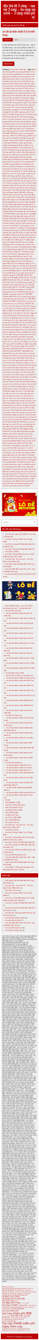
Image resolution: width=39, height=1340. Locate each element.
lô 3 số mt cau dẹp (12, 306)
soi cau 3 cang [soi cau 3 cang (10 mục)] (25, 1303)
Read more (8, 64)
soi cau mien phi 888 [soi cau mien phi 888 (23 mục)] (17, 1313)
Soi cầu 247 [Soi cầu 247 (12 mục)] (6, 1318)
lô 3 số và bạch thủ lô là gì (22, 320)
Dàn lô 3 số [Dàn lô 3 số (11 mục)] (5, 1293)
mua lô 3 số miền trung (16, 339)
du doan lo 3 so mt (18, 169)
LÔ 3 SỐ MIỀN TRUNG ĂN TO (18, 278)
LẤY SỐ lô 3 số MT (9, 221)
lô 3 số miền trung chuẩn (23, 282)
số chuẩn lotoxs (21, 353)
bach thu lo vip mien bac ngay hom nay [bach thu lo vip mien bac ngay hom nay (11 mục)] (14, 1288)
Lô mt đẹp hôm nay (27, 332)
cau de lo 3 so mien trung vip (15, 107)
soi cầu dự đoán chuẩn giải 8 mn (18, 770)
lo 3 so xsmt (31, 325)
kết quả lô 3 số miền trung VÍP (25, 207)
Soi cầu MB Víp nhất (13, 611)
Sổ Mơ (7, 800)
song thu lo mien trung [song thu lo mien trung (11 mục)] (9, 1329)
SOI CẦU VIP (12, 438)
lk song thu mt (30, 223)
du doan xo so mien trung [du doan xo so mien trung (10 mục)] (21, 1291)
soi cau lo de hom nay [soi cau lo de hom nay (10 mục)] (28, 1307)
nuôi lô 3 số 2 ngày (20, 341)
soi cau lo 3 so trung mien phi (16, 417)
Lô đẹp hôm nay (19, 330)
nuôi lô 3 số (30, 339)
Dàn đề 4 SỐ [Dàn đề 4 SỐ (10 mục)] (13, 1293)
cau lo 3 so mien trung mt (11, 119)
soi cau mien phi (26, 424)
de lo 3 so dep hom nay (13, 155)
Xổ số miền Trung (12, 476)
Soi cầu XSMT (16, 443)
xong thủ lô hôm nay (13, 479)
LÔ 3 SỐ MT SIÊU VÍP (20, 311)
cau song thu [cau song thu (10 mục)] (28, 1290)
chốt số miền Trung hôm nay (24, 140)
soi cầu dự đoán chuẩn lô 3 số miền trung (18, 33)
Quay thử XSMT (15, 351)
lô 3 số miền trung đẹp (14, 289)
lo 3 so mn (28, 301)
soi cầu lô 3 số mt (8, 408)
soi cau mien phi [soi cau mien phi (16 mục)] (10, 1310)
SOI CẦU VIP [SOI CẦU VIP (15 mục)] (16, 1316)
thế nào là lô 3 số (22, 460)
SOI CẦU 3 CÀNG (12, 551)
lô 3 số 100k (12, 226)
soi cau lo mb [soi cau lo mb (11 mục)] (6, 1308)
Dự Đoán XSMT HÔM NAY (16, 192)
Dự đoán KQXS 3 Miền (13, 810)
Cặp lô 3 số (27, 103)
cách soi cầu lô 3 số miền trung (22, 91)
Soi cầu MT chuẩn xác (18, 69)
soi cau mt (19, 436)
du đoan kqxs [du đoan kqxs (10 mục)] (32, 1291)
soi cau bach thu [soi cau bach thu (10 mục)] (32, 1305)
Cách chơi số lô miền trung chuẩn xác (16, 84)
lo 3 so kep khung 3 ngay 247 (13, 249)
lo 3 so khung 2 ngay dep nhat (17, 254)
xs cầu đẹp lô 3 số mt (18, 481)
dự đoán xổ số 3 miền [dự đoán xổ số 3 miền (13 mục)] (10, 1297)
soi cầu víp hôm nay (25, 438)
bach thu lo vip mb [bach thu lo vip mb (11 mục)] (8, 1287)
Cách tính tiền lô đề (18, 95)
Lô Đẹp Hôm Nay (12, 815)
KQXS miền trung (12, 214)
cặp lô (19, 103)
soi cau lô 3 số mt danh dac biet (14, 410)
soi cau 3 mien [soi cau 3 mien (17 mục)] (10, 1305)
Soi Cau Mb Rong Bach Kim (15, 855)
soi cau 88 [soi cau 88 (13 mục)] (23, 1305)
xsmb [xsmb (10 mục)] (12, 1330)
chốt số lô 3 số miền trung (20, 138)
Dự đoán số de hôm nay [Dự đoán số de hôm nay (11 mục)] (20, 1295)
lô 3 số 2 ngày (23, 226)
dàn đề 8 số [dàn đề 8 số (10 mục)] (27, 1293)
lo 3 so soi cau (28, 318)
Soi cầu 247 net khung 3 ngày (17, 363)
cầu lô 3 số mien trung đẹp (24, 117)
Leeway (29, 1337)
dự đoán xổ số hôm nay (14, 181)
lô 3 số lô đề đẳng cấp (10, 271)
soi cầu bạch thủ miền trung (25, 365)
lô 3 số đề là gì (16, 240)
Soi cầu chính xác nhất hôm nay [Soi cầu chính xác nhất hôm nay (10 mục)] (19, 1317)
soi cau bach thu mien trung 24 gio (15, 368)
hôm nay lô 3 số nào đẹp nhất (18, 200)
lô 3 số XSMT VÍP (26, 327)
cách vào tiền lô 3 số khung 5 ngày (15, 100)
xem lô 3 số (18, 474)
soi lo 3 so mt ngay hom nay (17, 450)
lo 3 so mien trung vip (25, 297)
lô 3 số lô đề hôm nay (27, 271)
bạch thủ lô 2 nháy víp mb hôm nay (19, 675)
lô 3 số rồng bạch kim (14, 318)
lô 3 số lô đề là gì (8, 273)
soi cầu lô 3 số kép (18, 389)
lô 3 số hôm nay (28, 244)
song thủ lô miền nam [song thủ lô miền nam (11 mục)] (23, 1329)
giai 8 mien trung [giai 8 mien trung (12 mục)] (8, 1300)
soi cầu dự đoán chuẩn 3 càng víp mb (20, 678)
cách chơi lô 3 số (17, 79)
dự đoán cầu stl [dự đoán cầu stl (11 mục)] (7, 1295)
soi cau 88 (10, 365)
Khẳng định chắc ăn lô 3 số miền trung (16, 209)
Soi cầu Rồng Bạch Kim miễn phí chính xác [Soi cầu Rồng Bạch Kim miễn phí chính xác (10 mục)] (13, 1319)
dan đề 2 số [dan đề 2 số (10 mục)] (11, 1291)
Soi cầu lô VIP (14, 424)
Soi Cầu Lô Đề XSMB (13, 817)
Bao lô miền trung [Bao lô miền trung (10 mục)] (19, 1290)
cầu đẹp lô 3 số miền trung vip (13, 112)
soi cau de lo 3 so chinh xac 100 (22, 372)
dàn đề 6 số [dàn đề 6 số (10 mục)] (20, 1293)
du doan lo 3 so (19, 162)
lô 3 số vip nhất (24, 322)
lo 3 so (4, 226)
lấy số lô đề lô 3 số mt (25, 221)
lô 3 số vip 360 (13, 322)
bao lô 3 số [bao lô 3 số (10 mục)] (30, 1288)
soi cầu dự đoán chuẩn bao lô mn (18, 765)
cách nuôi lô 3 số (21, 88)
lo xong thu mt (22, 334)
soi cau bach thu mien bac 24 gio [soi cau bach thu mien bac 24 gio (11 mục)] (12, 1307)
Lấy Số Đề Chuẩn (12, 812)
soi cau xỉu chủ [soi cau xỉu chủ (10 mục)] (6, 1316)
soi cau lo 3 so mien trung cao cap (18, 398)
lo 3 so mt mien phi (19, 308)
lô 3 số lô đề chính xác (28, 268)
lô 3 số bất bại (29, 228)
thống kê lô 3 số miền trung (18, 462)
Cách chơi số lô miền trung (23, 81)
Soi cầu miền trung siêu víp (17, 434)
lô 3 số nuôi (15, 313)
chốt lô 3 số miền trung (18, 136)
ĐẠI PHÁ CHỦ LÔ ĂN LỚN (18, 152)
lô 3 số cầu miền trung (24, 235)
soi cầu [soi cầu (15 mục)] (26, 1316)
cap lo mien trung (21, 105)
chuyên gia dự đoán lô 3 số (12, 147)
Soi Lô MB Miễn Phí (12, 820)
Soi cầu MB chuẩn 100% (14, 673)
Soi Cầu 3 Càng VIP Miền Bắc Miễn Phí (20, 549)
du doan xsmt (27, 188)
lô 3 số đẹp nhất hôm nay (15, 242)
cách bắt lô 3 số (15, 77)
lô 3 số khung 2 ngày (10, 252)
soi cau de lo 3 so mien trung (13, 375)
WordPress (19, 1337)
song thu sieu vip (11, 453)
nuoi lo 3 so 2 (7, 341)
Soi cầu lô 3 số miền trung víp (24, 405)
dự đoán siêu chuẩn (22, 176)
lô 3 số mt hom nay (27, 306)
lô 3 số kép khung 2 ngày (27, 247)
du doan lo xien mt (26, 174)
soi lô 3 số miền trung (13, 448)
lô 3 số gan (18, 244)
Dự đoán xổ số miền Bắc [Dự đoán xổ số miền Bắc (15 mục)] (13, 1299)
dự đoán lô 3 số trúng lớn (23, 171)
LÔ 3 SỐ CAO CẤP (15, 233)
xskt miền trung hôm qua (23, 483)
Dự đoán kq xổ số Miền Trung (23, 159)
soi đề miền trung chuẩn (20, 446)
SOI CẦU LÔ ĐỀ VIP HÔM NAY (16, 422)
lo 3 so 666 (19, 228)
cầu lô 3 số (30, 112)
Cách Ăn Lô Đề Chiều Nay (15, 805)
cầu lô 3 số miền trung (10, 114)
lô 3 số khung (30, 249)
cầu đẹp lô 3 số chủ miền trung (23, 110)
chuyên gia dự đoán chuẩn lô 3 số (20, 145)
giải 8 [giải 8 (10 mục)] (16, 1300)
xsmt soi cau (7, 486)
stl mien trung (23, 453)
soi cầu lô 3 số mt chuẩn (25, 408)
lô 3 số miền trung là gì (22, 292)
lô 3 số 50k (10, 228)
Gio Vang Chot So (12, 822)
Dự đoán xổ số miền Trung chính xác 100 (17, 185)
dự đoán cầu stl (19, 157)
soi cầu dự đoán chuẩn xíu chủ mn (19, 767)
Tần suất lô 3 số (24, 455)
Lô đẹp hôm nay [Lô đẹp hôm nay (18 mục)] (11, 1302)
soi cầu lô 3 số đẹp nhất (16, 386)
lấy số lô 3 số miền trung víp (25, 218)
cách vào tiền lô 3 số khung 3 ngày (21, 98)
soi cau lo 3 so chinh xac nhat (13, 384)
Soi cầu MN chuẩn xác (13, 763)
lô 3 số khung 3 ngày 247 (22, 259)
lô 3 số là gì (21, 266)
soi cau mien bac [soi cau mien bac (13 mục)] (17, 1308)
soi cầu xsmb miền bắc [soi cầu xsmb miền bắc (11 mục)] (9, 1321)
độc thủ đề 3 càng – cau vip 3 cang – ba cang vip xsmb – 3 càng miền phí (19, 9)
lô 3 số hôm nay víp (9, 247)
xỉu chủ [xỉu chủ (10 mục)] (27, 1330)
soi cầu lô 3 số (16, 379)
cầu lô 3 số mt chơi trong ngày (19, 122)
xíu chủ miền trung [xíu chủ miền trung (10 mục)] (20, 1330)
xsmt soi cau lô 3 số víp (21, 486)
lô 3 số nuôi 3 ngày (27, 313)
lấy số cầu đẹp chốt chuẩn (18, 216)
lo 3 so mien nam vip (23, 273)
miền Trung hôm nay (13, 337)
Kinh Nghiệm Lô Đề (12, 802)
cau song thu (23, 126)
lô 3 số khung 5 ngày (21, 263)
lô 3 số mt (18, 304)
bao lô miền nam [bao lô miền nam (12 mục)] (8, 1290)
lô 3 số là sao (14, 268)
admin (16, 40)
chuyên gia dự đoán (9, 143)
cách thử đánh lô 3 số (10, 93)
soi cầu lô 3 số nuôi (17, 412)
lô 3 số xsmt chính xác (10, 327)
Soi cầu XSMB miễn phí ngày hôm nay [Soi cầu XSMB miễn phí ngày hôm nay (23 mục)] (18, 1325)
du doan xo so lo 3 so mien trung (24, 183)
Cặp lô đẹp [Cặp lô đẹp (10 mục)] (5, 1291)
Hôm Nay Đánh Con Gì (14, 807)
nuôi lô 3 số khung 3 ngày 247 (17, 346)
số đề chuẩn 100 (26, 358)
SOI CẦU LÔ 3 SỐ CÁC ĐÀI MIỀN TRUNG (21, 382)
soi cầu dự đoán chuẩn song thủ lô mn (20, 792)
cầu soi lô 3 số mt (18, 124)
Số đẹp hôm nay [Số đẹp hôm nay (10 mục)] (6, 1330)
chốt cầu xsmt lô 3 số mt (15, 131)
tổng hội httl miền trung (16, 467)
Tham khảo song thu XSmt (22, 457)
